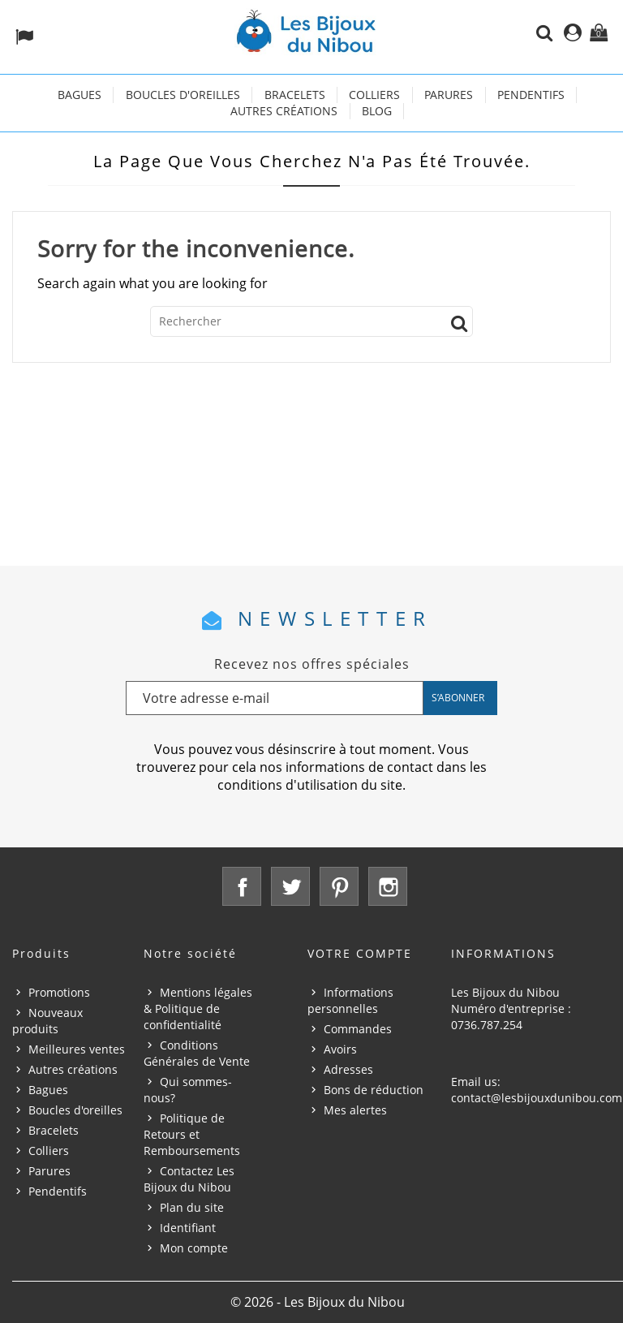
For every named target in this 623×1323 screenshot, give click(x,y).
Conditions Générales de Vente (197, 1053)
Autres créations (283, 111)
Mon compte (194, 1248)
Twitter (290, 886)
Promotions (59, 992)
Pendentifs (531, 94)
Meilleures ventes (76, 1049)
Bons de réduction (373, 1089)
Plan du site (192, 1207)
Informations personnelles (350, 1000)
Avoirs (340, 1049)
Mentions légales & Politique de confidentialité (198, 1008)
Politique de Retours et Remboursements (192, 1134)
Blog (377, 111)
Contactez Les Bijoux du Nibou (189, 1179)
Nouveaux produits (47, 1020)
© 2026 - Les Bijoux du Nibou (317, 1302)
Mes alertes (355, 1110)
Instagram (387, 886)
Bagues (79, 94)
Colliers (374, 94)
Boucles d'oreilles (183, 94)
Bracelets (294, 94)
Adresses (348, 1069)
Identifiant (188, 1227)
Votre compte (359, 953)
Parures (448, 94)
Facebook (241, 886)
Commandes (358, 1028)
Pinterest (339, 886)
